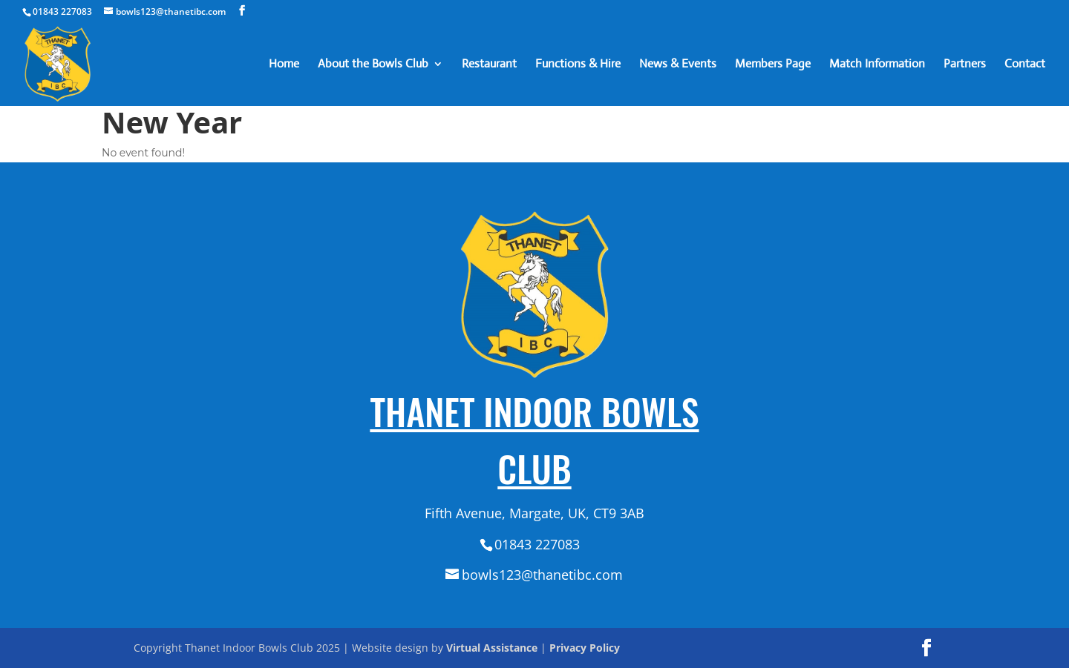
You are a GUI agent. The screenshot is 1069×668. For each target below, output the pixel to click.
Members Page (773, 65)
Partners (965, 65)
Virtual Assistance (491, 648)
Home (284, 65)
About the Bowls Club (373, 65)
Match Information (877, 65)
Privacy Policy (584, 648)
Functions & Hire (578, 65)
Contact (1024, 65)
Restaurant (489, 65)
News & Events (677, 65)
